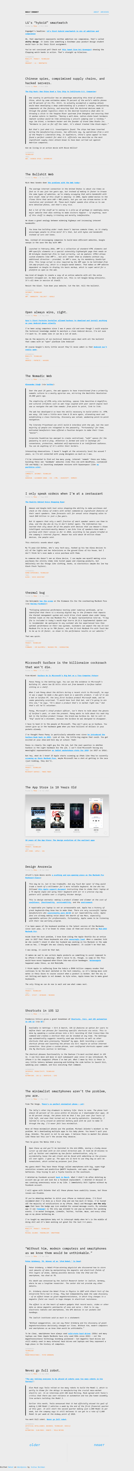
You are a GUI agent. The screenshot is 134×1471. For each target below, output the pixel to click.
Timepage (41, 1209)
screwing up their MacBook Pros (40, 758)
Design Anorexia (38, 867)
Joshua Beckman (38, 1467)
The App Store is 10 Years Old (50, 787)
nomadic (74, 478)
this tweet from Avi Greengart (77, 49)
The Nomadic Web (38, 376)
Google (52, 296)
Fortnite (37, 360)
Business (49, 1426)
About (96, 12)
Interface (29, 1071)
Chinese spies (35, 159)
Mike (35, 26)
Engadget (28, 63)
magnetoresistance (32, 1355)
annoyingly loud (76, 939)
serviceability (64, 902)
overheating (64, 647)
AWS (26, 159)
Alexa (27, 577)
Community (29, 474)
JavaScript (64, 478)
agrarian (28, 478)
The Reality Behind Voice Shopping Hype (44, 502)
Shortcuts (47, 1076)
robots (48, 1430)
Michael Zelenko (31, 1233)
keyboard (43, 995)
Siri (55, 1076)
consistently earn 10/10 (59, 913)
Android (28, 360)
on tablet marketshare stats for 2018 (70, 750)
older (34, 1444)
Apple (37, 851)
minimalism (44, 1233)
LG (35, 63)
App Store (29, 851)
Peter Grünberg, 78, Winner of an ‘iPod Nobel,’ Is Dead (52, 1261)
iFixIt (34, 995)
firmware (28, 647)
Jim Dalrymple (39, 647)
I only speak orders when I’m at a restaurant (64, 493)
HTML (56, 478)
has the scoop (46, 601)
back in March (62, 1177)
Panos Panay (46, 772)
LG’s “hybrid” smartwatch (46, 23)
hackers (46, 360)
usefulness (34, 902)
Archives (105, 12)
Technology (45, 59)
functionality (48, 902)
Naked (10, 1467)
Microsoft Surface (32, 772)
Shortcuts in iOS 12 (42, 1010)
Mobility (28, 59)
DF (42, 1021)
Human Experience (32, 573)
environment (86, 902)
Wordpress (22, 1467)
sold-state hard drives (79, 1333)
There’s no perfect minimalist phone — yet (62, 1104)
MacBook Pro (52, 647)
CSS (51, 478)
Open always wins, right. (46, 312)
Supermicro (48, 159)
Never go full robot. (43, 1370)
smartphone (55, 1233)
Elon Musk (40, 1430)
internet (28, 292)
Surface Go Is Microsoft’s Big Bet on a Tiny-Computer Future (68, 675)
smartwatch (43, 63)
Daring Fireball (38, 604)
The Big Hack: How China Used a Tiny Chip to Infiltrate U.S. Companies (60, 91)
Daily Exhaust (32, 12)
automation (29, 1076)
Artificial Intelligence (35, 1426)
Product (37, 59)
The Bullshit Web (39, 174)
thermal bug (35, 593)
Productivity (39, 1071)
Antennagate (95, 960)
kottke (50, 384)
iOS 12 (38, 1076)
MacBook (52, 995)
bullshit (43, 296)
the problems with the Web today (63, 183)
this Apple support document (52, 889)
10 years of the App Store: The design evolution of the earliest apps (60, 840)
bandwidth (34, 296)
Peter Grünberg (48, 1355)
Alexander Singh (33, 384)
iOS (43, 851)
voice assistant (38, 577)
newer (99, 1444)
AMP (26, 296)
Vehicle (67, 1426)
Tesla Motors (59, 1430)
